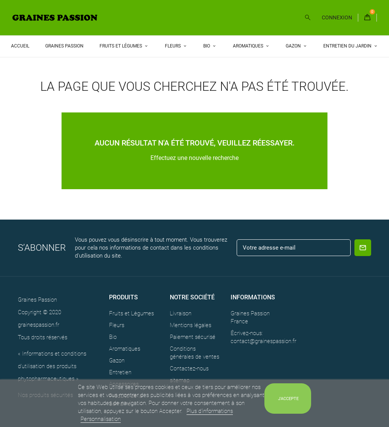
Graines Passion (64, 46)
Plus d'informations (210, 411)
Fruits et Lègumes (131, 313)
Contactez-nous (189, 368)
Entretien (120, 372)
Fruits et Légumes (121, 46)
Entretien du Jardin (348, 46)
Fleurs (173, 46)
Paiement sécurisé (192, 337)
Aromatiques (248, 46)
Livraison (180, 313)
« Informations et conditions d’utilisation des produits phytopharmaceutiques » (52, 366)
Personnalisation (101, 419)
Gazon (294, 46)
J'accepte (288, 398)
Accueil (20, 46)
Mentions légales (190, 325)
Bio (207, 46)
